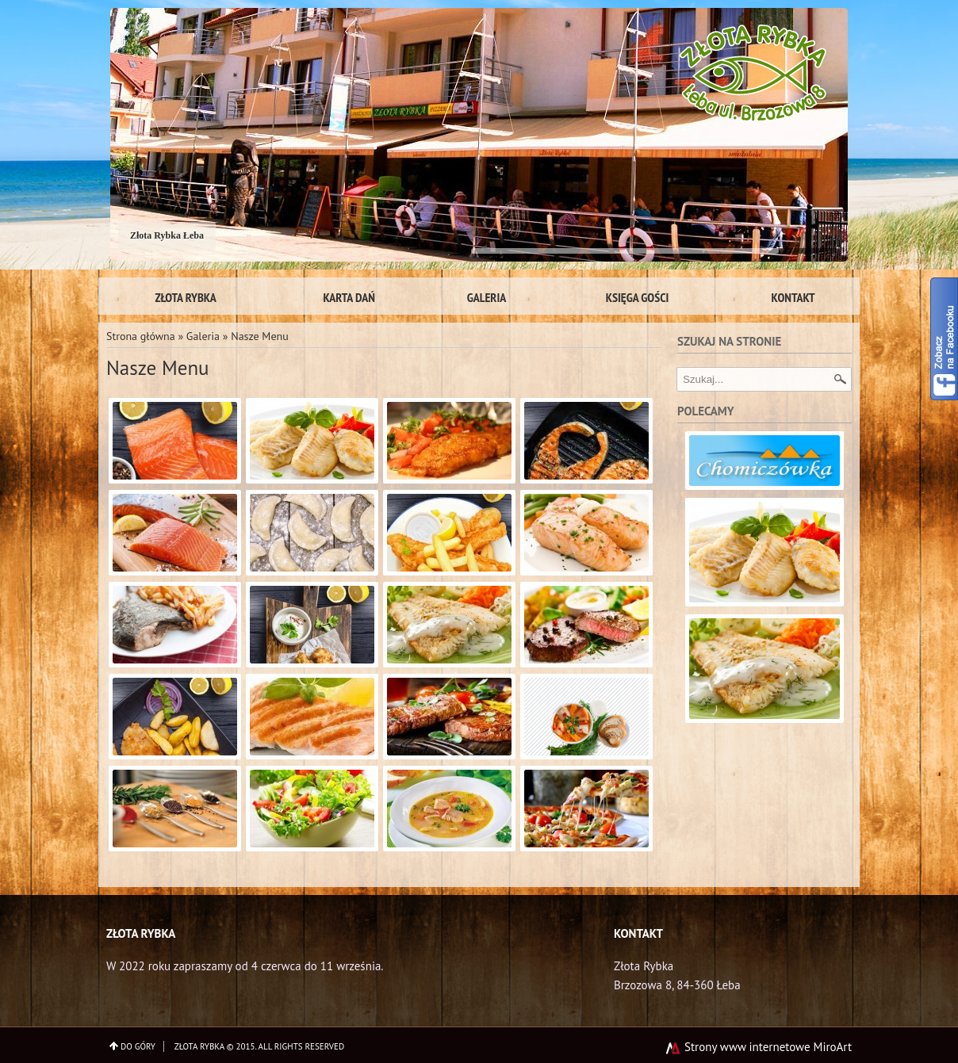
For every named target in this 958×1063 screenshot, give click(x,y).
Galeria (487, 297)
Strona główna (140, 336)
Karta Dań (348, 297)
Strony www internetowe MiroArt (758, 1047)
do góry (138, 1046)
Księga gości (637, 297)
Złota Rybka (185, 297)
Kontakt (793, 297)
